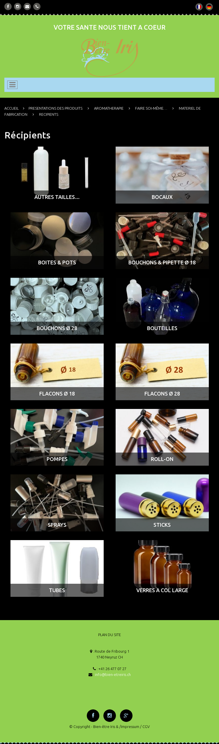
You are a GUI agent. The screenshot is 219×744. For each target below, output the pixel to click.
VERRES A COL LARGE (162, 590)
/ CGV (145, 727)
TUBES (57, 590)
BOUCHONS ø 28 (57, 328)
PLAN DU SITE (109, 635)
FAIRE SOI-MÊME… (151, 108)
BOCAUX (162, 197)
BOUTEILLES (162, 328)
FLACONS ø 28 (162, 393)
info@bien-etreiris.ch (113, 674)
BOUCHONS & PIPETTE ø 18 (162, 262)
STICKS (162, 525)
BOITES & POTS (57, 262)
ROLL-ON (162, 459)
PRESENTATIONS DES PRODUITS (55, 108)
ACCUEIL (11, 108)
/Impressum (129, 727)
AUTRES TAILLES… (57, 197)
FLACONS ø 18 (57, 393)
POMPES (57, 459)
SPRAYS (57, 525)
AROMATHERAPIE (108, 108)
